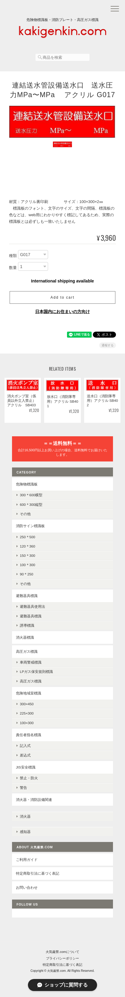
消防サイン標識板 (30, 526)
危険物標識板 (27, 484)
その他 (25, 514)
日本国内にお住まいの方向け (62, 311)
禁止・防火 (29, 778)
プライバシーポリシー (62, 958)
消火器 (25, 816)
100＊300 (27, 565)
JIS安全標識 (25, 767)
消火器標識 (25, 637)
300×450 (27, 704)
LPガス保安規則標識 (36, 671)
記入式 (25, 746)
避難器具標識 (27, 596)
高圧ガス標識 (27, 651)
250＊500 (27, 537)
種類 (13, 256)
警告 (23, 788)
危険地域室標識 (28, 693)
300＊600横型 (31, 495)
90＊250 (26, 574)
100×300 (27, 723)
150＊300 (27, 555)
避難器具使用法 (32, 606)
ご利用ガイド (27, 859)
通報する (108, 345)
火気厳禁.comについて (62, 952)
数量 (13, 267)
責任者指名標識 (28, 735)
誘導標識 (27, 625)
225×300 (27, 713)
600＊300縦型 (31, 504)
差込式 (25, 755)
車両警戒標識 (30, 662)
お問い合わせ (27, 887)
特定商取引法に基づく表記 (37, 873)
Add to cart (62, 297)
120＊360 (27, 546)
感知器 (25, 832)
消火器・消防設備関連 (34, 799)
